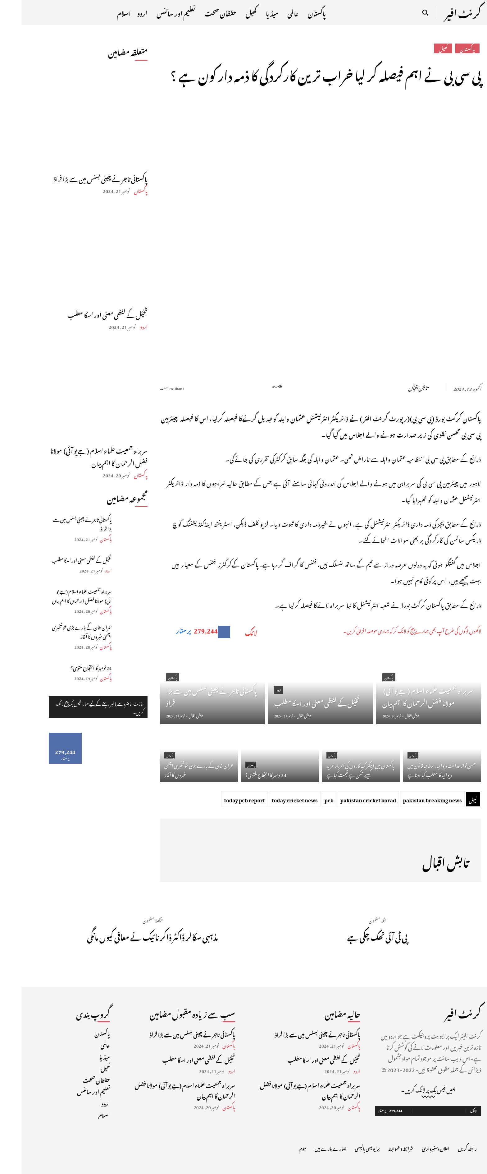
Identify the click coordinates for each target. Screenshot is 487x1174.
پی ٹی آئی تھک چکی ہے (356, 935)
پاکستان (119, 190)
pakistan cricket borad (347, 799)
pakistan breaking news (410, 799)
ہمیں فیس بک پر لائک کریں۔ (407, 1089)
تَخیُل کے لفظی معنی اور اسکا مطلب (86, 314)
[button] (404, 12)
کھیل (422, 48)
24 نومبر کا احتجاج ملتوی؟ (69, 667)
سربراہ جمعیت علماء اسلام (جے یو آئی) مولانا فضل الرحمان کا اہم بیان (77, 456)
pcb (307, 799)
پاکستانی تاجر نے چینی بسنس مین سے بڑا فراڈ (79, 178)
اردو (122, 326)
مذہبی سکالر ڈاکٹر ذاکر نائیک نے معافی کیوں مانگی (131, 935)
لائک (230, 632)
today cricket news (273, 799)
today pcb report (223, 799)
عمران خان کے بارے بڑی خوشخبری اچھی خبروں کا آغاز (60, 631)
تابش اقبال (396, 387)
